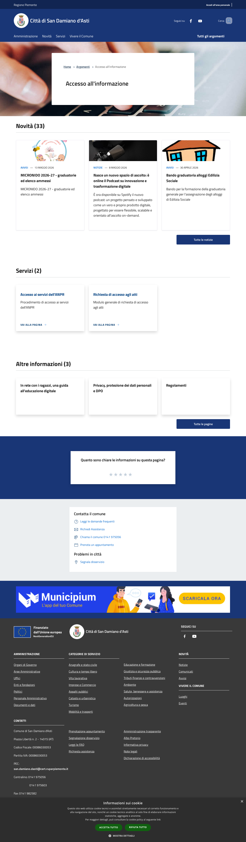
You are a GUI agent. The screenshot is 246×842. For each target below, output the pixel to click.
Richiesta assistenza (81, 751)
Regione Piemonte (25, 5)
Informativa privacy (136, 744)
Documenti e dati (24, 705)
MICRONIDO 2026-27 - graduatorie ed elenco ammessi (48, 178)
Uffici (17, 678)
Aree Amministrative (27, 671)
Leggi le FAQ (76, 744)
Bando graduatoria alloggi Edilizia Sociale (192, 178)
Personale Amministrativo (30, 698)
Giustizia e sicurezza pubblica (142, 671)
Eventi (183, 703)
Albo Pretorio (132, 738)
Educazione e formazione (139, 664)
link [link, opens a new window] (159, 819)
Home (67, 66)
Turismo (74, 705)
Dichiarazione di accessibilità (142, 758)
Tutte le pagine (203, 424)
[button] (123, 836)
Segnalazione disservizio (84, 738)
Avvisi (24, 167)
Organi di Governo (25, 665)
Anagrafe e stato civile (83, 665)
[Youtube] (194, 20)
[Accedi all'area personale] (218, 5)
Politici (18, 691)
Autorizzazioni (133, 698)
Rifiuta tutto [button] (138, 827)
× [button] (241, 801)
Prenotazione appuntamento (87, 731)
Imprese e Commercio (82, 685)
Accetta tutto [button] (108, 827)
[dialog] (123, 820)
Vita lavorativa (78, 678)
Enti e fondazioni (24, 685)
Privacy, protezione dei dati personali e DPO (122, 388)
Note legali (130, 751)
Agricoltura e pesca (136, 704)
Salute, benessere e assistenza (143, 691)
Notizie (98, 167)
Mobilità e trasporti (81, 711)
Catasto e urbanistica (82, 698)
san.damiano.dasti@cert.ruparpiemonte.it (41, 769)
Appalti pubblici (78, 691)
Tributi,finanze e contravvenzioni (144, 678)
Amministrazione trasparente (142, 731)
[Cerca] (227, 20)
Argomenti (83, 66)
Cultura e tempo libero (83, 671)
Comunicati (186, 671)
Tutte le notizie (203, 239)
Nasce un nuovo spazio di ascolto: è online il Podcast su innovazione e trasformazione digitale (121, 180)
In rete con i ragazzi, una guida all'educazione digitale (44, 388)
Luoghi (183, 696)
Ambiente (130, 684)
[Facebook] (185, 20)
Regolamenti (176, 385)
